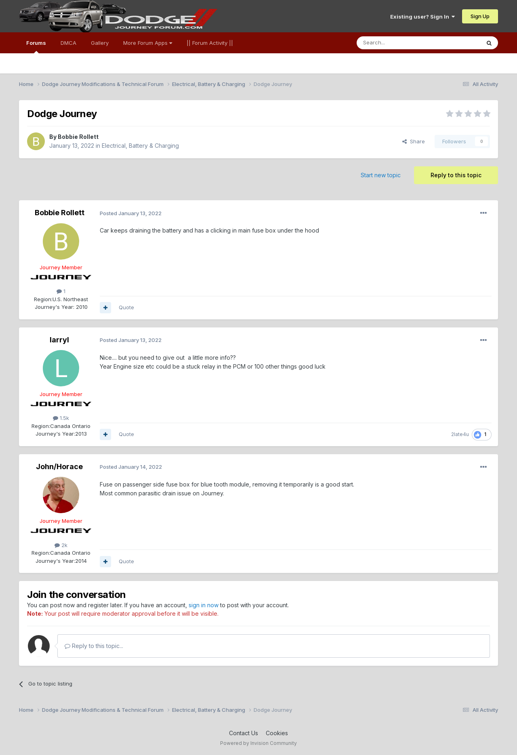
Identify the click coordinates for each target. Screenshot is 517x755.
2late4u (460, 434)
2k (61, 545)
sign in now (204, 605)
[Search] (398, 42)
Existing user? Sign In (422, 16)
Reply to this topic (456, 175)
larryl (59, 340)
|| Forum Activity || (210, 43)
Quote (126, 307)
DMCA (68, 43)
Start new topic (381, 175)
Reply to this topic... (94, 645)
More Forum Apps (147, 43)
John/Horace (59, 466)
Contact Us (243, 733)
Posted (131, 213)
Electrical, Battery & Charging (140, 145)
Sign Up (480, 16)
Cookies (277, 733)
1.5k (61, 418)
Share (413, 141)
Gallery (100, 43)
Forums (36, 46)
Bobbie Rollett (78, 136)
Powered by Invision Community (258, 743)
